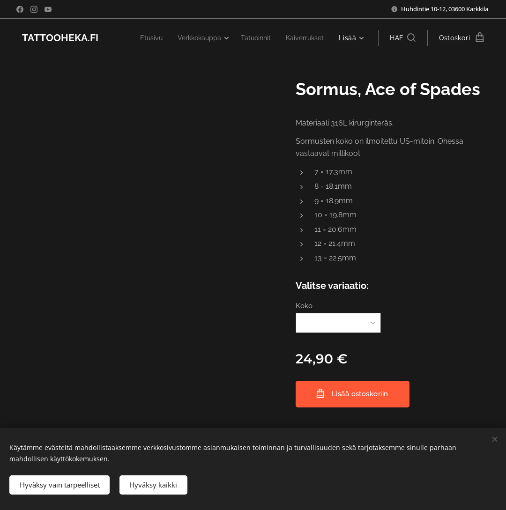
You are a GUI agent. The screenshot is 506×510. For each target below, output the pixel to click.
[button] (402, 38)
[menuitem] (142, 38)
